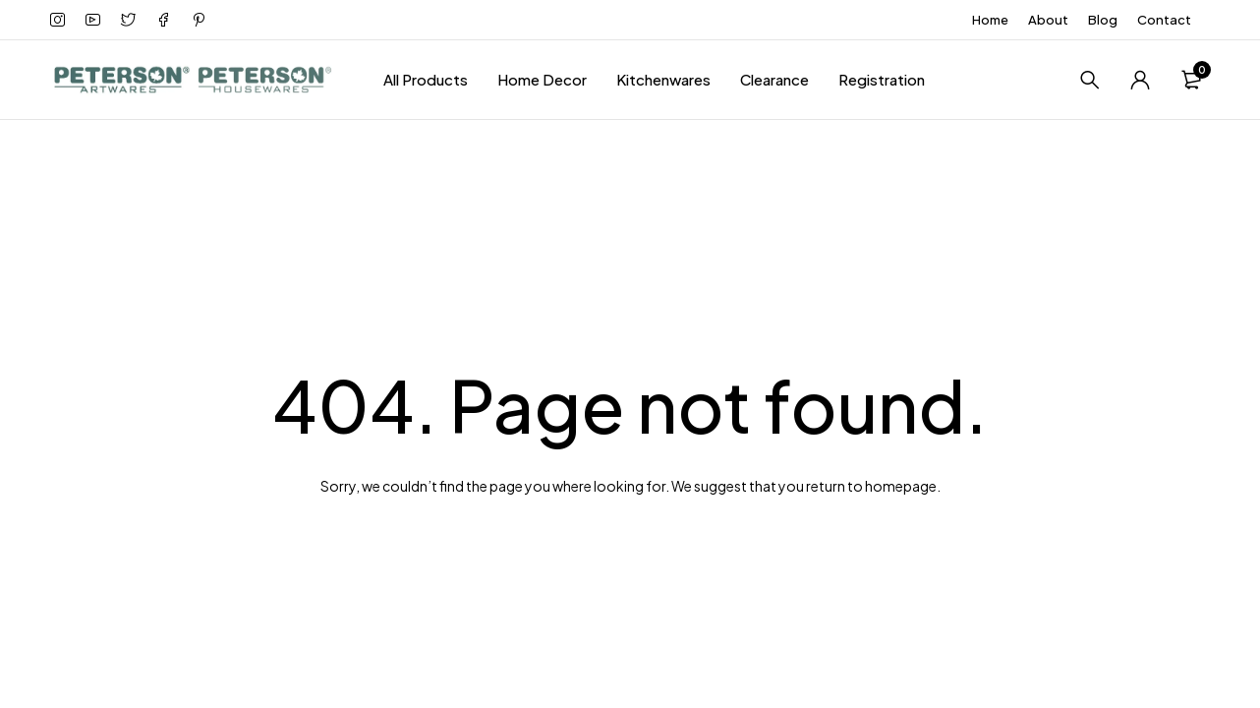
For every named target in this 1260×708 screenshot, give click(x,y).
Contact (1164, 20)
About (1048, 20)
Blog (1102, 20)
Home (990, 20)
